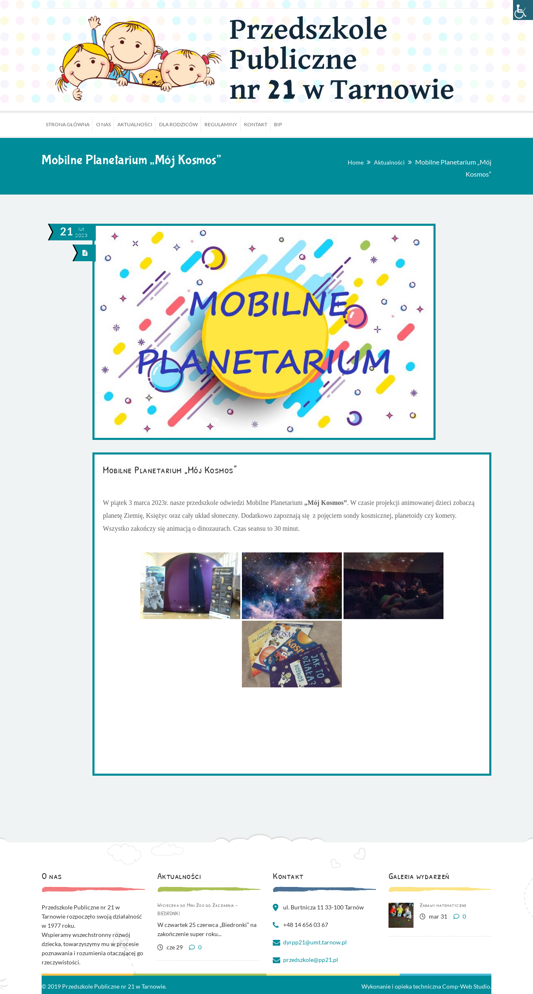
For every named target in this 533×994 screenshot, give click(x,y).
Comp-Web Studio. (466, 986)
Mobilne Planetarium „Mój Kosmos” (170, 469)
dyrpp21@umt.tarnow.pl (315, 942)
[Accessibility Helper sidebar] (523, 10)
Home (356, 162)
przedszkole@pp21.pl (310, 959)
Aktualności (389, 162)
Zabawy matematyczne (443, 905)
